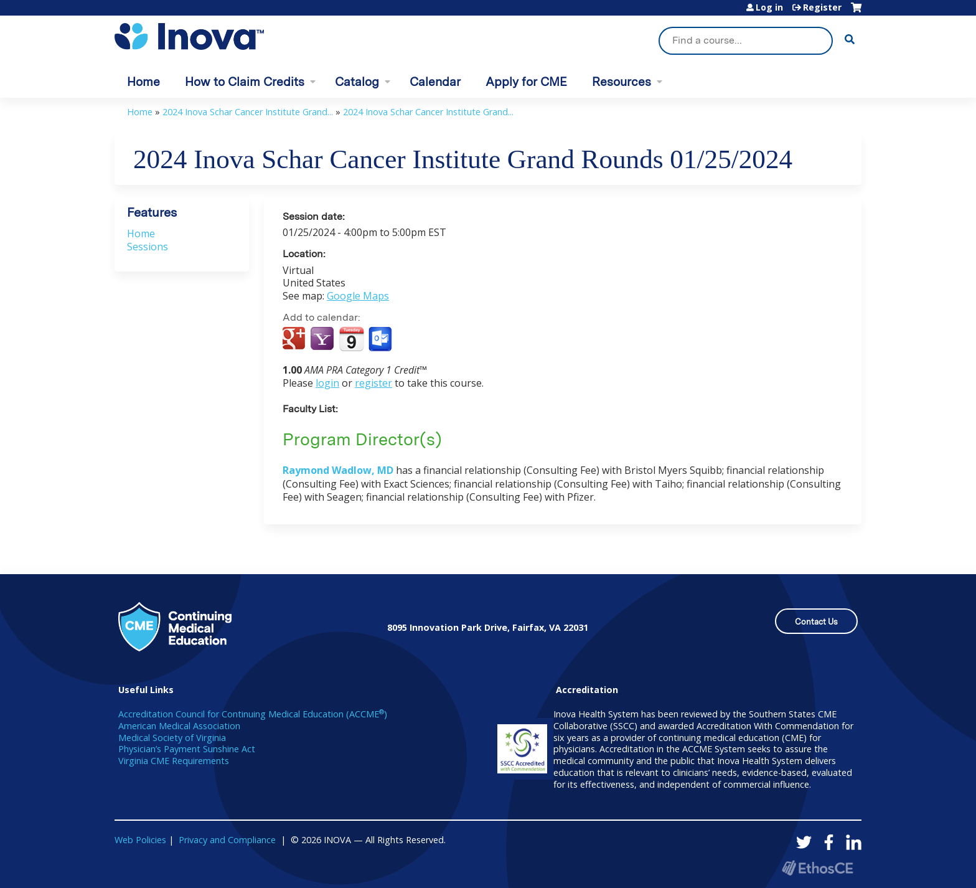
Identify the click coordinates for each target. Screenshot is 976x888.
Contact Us (816, 621)
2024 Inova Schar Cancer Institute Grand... (247, 112)
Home (143, 82)
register (373, 383)
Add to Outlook (381, 339)
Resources (621, 82)
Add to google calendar (295, 339)
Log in (769, 7)
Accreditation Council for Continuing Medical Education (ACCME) (252, 714)
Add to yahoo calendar (323, 339)
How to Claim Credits (244, 82)
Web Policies (140, 840)
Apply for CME (526, 82)
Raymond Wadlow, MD (338, 470)
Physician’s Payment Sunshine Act (186, 749)
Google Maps (358, 296)
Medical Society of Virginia (172, 738)
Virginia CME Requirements (173, 761)
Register (822, 7)
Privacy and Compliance (227, 840)
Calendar (435, 82)
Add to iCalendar (351, 338)
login (327, 383)
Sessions (147, 246)
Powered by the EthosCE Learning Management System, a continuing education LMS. (817, 868)
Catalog (357, 82)
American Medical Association (179, 726)
